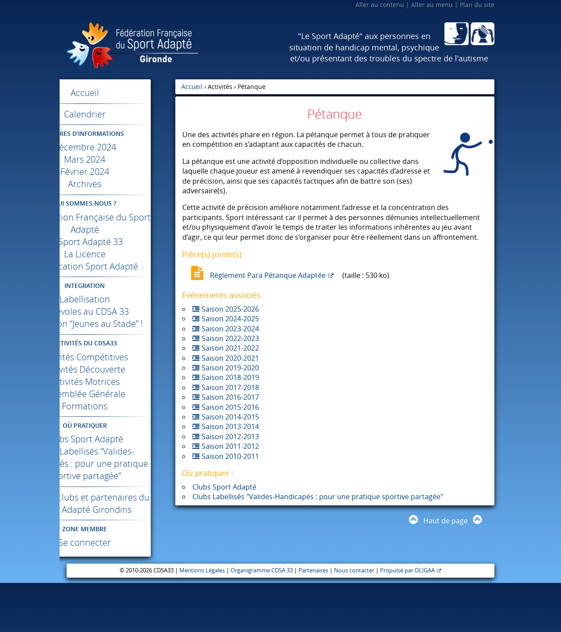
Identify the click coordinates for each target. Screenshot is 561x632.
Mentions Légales (202, 619)
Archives (117, 184)
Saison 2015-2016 (230, 407)
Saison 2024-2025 (230, 318)
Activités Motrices (118, 406)
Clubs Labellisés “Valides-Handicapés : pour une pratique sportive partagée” (117, 494)
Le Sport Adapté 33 (118, 242)
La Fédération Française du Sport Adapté (117, 223)
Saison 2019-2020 (230, 368)
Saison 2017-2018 (230, 387)
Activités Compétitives (117, 381)
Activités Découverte (117, 394)
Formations (117, 431)
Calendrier (117, 114)
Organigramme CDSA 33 (262, 619)
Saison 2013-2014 (230, 426)
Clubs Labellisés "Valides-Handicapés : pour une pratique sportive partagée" (317, 496)
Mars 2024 (117, 159)
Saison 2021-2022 (230, 348)
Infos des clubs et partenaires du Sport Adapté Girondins (117, 546)
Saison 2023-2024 (230, 329)
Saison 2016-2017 (230, 397)
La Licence (117, 254)
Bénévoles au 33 (117, 324)
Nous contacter (354, 619)
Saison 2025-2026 (230, 309)
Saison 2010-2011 (230, 456)
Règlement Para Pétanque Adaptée (268, 275)
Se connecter (117, 591)
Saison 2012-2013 (230, 436)
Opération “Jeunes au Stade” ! (117, 342)
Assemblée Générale (117, 418)
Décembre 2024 (117, 147)
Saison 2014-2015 (230, 417)
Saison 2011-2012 (230, 446)
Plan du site (477, 4)
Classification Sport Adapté (117, 272)
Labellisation (117, 311)
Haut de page (445, 520)
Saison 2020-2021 (230, 358)
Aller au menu (432, 4)
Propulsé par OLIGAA (407, 619)
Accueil (117, 93)
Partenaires (313, 619)
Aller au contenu (379, 4)
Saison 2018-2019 (230, 377)
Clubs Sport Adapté (117, 463)
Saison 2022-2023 (230, 338)
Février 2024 (117, 172)
